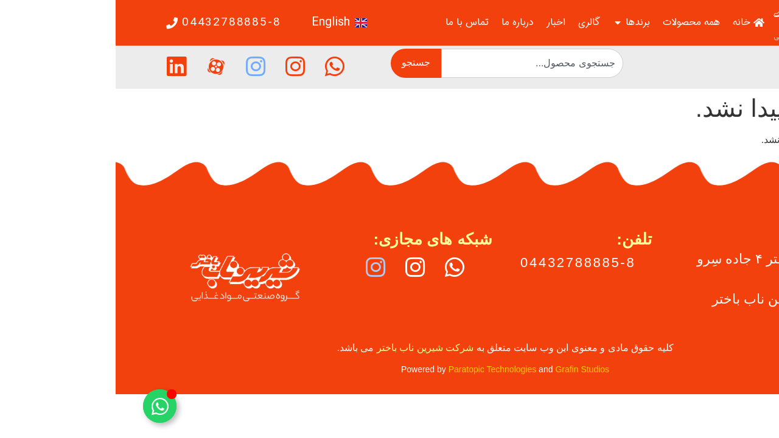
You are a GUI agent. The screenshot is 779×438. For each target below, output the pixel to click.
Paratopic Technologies (377, 369)
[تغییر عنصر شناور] (44, 406)
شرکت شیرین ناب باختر (309, 347)
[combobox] (417, 63)
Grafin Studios (466, 369)
